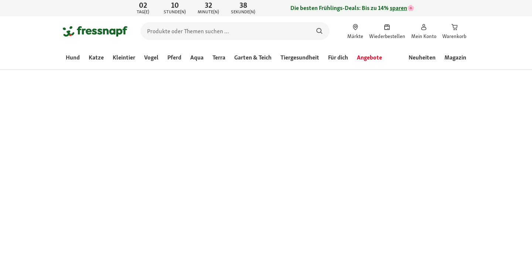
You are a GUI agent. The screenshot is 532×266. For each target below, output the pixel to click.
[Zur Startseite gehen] (95, 31)
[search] (235, 31)
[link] (266, 8)
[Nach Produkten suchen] (319, 31)
